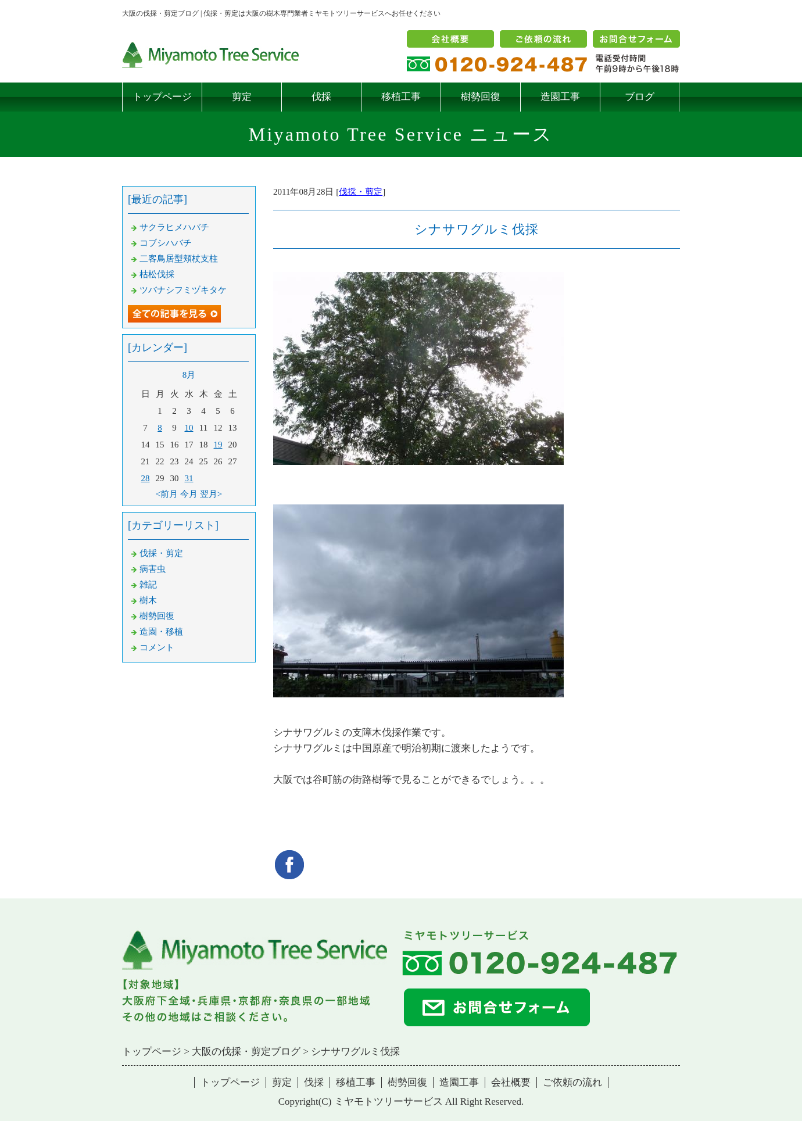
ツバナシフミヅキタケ (183, 290)
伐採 (321, 96)
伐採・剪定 (360, 191)
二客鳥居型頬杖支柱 (178, 258)
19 (218, 444)
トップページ (162, 96)
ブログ (639, 96)
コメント (156, 647)
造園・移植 (161, 631)
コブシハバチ (165, 243)
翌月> (211, 494)
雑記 (148, 584)
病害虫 (152, 569)
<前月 (167, 494)
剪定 (242, 96)
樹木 (148, 600)
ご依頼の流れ (572, 1082)
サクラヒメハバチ (174, 227)
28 (145, 478)
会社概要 (511, 1082)
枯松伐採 (156, 274)
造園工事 (560, 96)
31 (189, 478)
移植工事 (401, 96)
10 (189, 427)
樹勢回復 (480, 96)
